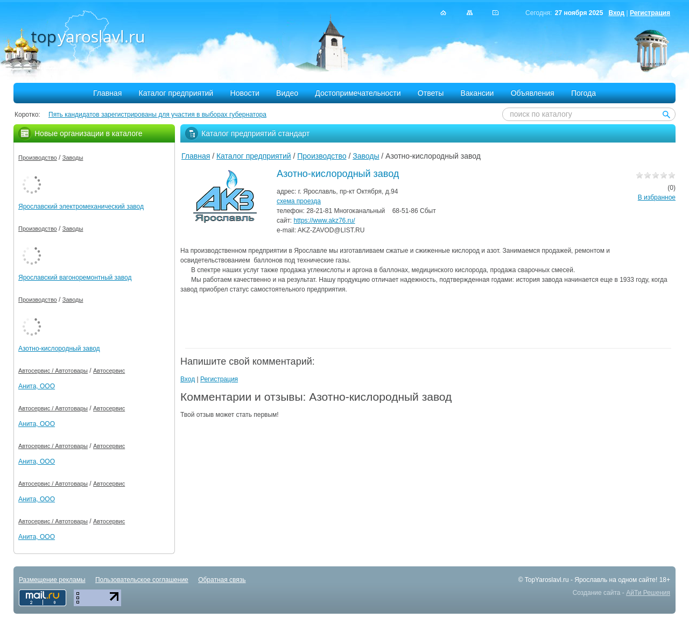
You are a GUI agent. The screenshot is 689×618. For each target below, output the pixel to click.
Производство (321, 156)
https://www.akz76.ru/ (324, 220)
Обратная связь (221, 580)
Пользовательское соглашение (141, 580)
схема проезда (299, 201)
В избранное (657, 197)
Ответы (431, 93)
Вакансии (477, 93)
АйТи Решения (648, 592)
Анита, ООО (36, 386)
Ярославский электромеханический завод (81, 206)
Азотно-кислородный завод (59, 348)
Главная (107, 93)
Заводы (366, 156)
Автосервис (109, 370)
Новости (244, 93)
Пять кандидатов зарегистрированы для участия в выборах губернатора (157, 114)
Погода (583, 93)
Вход (616, 13)
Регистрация (650, 13)
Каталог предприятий (176, 93)
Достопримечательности (357, 93)
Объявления (532, 93)
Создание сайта (597, 592)
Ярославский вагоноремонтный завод (74, 277)
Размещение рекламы (52, 580)
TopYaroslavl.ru (547, 580)
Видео (287, 93)
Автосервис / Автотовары (53, 370)
